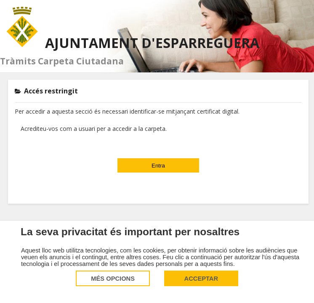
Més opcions (113, 278)
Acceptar (201, 278)
